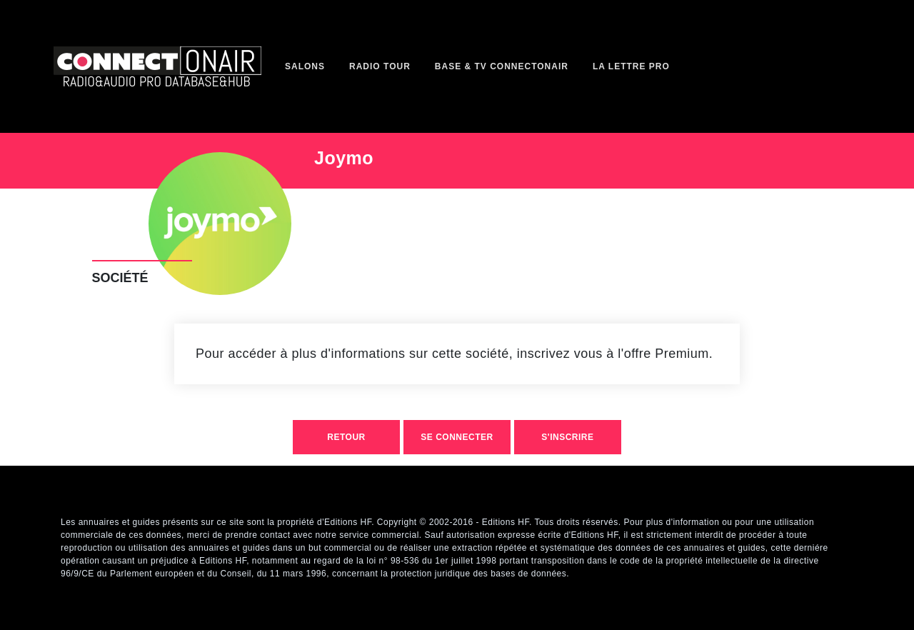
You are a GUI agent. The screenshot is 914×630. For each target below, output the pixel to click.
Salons (305, 66)
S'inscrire (567, 437)
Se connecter (457, 437)
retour (346, 437)
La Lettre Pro (631, 66)
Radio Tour (380, 66)
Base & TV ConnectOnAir (501, 66)
